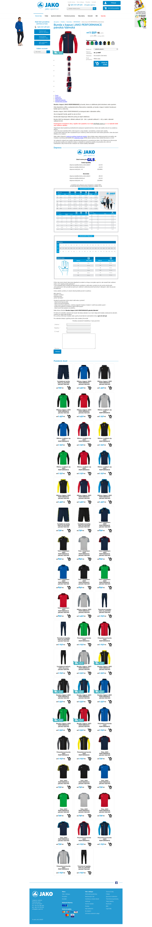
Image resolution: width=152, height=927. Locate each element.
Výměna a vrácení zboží (92, 902)
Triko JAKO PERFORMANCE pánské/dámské (104, 756)
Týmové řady (38, 16)
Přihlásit (113, 3)
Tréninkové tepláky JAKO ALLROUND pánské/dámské (104, 614)
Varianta (88, 56)
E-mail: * (57, 331)
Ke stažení (88, 914)
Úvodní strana (71, 2)
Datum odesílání (89, 52)
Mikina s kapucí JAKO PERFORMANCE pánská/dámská (84, 385)
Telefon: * (57, 328)
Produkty (63, 21)
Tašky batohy (81, 16)
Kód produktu (89, 58)
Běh (97, 16)
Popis (56, 95)
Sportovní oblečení (56, 16)
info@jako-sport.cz (99, 123)
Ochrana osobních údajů (92, 916)
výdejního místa (78, 138)
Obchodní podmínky (91, 897)
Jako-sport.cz (56, 21)
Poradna (88, 2)
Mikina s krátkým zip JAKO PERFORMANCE (105, 414)
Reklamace (58, 98)
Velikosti (87, 904)
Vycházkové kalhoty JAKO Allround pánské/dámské (63, 671)
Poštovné (58, 97)
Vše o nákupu (80, 2)
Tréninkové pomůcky (69, 16)
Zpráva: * (57, 351)
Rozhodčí (90, 16)
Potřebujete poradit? (61, 101)
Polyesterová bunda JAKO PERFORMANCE (84, 642)
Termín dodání (89, 906)
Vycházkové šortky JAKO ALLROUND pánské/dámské (63, 385)
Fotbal (46, 16)
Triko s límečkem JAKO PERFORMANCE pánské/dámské (104, 528)
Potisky (87, 909)
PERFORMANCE (77, 21)
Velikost (88, 49)
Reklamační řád (89, 899)
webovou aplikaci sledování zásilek (76, 136)
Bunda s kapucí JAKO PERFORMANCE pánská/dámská (84, 671)
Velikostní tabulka (60, 100)
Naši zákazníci (89, 911)
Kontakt (94, 2)
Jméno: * (57, 324)
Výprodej (103, 16)
